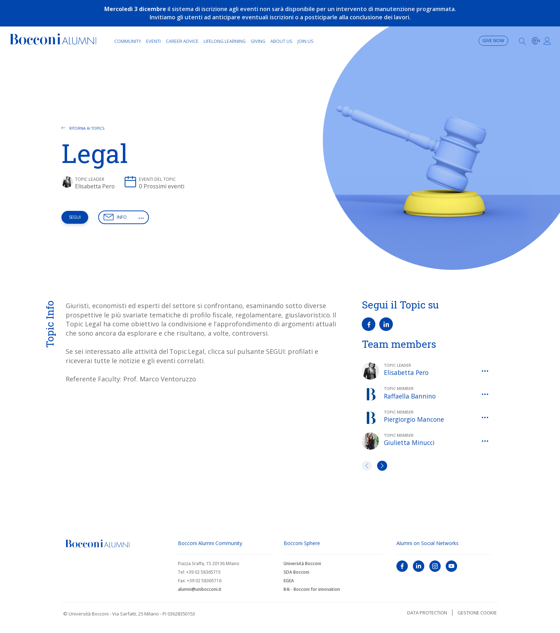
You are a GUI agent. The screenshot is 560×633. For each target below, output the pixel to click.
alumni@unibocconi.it (199, 589)
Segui (75, 217)
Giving (258, 41)
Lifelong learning (225, 41)
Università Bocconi (302, 563)
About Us (281, 41)
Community (127, 41)
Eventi (153, 41)
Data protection (427, 612)
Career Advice (182, 41)
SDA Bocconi (296, 572)
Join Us (306, 41)
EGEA (289, 581)
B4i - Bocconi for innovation (312, 589)
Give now (493, 41)
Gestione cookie (477, 612)
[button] (141, 218)
